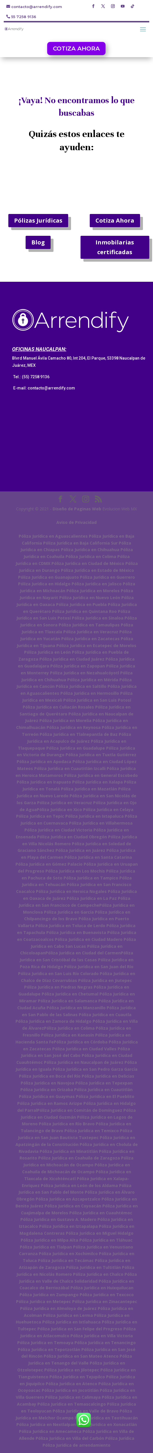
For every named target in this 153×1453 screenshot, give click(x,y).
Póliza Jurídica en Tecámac (66, 1260)
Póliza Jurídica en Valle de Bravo (85, 1411)
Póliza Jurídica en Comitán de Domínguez (79, 1110)
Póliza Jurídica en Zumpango (49, 1294)
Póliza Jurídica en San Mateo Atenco (81, 1356)
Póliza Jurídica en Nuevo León (89, 597)
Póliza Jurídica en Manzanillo (76, 1007)
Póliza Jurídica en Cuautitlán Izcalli (70, 768)
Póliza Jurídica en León (47, 652)
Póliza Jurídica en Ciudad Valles (84, 1048)
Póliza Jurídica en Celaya (108, 809)
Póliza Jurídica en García (69, 912)
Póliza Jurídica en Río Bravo (67, 1123)
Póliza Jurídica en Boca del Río (50, 1076)
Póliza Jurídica (119, 1438)
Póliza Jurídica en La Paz (92, 898)
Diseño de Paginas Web (77, 509)
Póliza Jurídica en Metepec (43, 1301)
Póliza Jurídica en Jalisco (97, 583)
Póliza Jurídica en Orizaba (46, 1089)
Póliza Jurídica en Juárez (80, 850)
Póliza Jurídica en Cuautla (105, 1014)
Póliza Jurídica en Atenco (71, 1383)
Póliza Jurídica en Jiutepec (105, 980)
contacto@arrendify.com (36, 6)
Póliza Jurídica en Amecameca (50, 1431)
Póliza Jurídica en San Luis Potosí (97, 700)
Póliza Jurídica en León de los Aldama (79, 1185)
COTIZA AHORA (76, 48)
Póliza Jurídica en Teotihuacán (106, 1418)
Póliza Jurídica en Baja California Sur (80, 543)
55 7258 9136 (23, 16)
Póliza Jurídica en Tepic (40, 816)
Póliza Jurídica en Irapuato (44, 782)
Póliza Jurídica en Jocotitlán (70, 1390)
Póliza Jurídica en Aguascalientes (53, 536)
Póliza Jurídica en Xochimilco (68, 1253)
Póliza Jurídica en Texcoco (107, 1294)
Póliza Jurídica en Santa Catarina (98, 857)
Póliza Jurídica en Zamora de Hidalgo (53, 1021)
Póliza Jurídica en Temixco (91, 1130)
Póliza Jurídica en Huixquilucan (101, 1287)
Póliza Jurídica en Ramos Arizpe (49, 1103)
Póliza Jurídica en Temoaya (45, 1342)
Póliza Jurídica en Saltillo (81, 686)
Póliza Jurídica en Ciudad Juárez (71, 659)
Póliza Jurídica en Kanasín (67, 1035)
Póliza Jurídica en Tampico (91, 878)
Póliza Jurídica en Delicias (108, 1076)
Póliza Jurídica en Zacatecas (90, 638)
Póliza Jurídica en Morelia (65, 720)
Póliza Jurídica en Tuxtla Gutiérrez (101, 754)
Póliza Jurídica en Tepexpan (104, 1083)
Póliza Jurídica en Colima (91, 556)
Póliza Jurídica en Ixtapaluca (94, 816)
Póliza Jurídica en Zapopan (77, 666)
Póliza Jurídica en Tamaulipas (89, 625)
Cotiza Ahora (114, 220)
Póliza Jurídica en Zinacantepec (104, 1301)
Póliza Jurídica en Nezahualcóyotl (84, 673)
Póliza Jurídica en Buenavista (76, 932)
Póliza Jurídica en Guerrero (107, 577)
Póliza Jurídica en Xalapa (97, 782)
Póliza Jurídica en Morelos (93, 590)
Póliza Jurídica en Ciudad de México (87, 563)
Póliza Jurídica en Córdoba (81, 1042)
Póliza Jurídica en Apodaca (44, 761)
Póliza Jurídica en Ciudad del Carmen (83, 953)
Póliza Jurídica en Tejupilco (77, 1376)
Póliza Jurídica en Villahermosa (101, 823)
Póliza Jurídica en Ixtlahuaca (71, 1322)
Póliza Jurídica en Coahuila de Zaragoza (79, 1158)
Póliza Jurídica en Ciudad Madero (89, 939)
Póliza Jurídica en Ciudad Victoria (58, 830)
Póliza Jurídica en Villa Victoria (101, 1335)
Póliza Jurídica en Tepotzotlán (49, 1349)
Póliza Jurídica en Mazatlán (89, 789)
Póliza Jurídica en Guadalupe (75, 748)
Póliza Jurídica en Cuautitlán (103, 1089)
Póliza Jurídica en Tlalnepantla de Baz (79, 734)
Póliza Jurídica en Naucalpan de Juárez (83, 1062)
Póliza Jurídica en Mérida (92, 679)
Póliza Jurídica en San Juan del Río (98, 966)
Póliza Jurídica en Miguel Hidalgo (99, 1233)
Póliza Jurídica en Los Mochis (75, 871)
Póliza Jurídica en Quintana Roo (84, 611)
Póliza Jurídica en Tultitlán (93, 1267)
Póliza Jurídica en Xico (59, 809)
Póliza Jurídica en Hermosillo (89, 693)
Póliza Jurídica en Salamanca (67, 1001)
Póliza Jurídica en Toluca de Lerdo (70, 925)
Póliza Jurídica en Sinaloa (97, 618)
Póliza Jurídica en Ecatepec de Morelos (96, 645)
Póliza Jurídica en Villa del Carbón (70, 1438)
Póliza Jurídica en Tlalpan (46, 1247)
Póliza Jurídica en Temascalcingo (71, 1404)
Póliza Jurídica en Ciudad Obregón (72, 837)
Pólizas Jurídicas (38, 220)
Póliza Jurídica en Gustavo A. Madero (58, 1219)
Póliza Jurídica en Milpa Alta (49, 1240)
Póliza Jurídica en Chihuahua (90, 549)
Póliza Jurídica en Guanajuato (48, 577)
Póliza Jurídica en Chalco (98, 1274)
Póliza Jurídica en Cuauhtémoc (100, 1212)
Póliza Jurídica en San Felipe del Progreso (79, 1329)
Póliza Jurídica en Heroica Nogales (71, 891)
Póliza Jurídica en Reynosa (74, 727)
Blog (38, 242)
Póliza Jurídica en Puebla (81, 604)
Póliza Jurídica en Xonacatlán (107, 1424)
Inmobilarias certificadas (114, 247)
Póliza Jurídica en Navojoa (47, 1083)
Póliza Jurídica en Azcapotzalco (68, 1199)
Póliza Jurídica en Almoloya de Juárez (58, 1308)
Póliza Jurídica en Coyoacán (73, 1206)
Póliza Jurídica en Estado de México (97, 570)
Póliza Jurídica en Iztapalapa (68, 1226)
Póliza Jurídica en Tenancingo (105, 1342)
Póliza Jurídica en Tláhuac (106, 1240)
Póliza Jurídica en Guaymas (47, 1096)
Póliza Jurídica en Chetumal (70, 994)
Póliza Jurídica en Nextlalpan (46, 1424)
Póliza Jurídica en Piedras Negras (58, 987)
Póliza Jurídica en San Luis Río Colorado (58, 973)
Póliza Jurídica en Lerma (68, 1315)
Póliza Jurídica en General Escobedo (101, 775)
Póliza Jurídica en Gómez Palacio (49, 864)
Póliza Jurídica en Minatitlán (69, 1151)
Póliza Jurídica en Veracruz (90, 631)
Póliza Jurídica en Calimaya (73, 1397)
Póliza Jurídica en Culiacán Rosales (58, 707)
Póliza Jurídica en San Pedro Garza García (95, 1069)
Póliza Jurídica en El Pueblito (105, 1096)
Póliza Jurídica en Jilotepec (71, 1370)
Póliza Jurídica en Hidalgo (44, 583)
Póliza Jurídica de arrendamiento (76, 1445)
